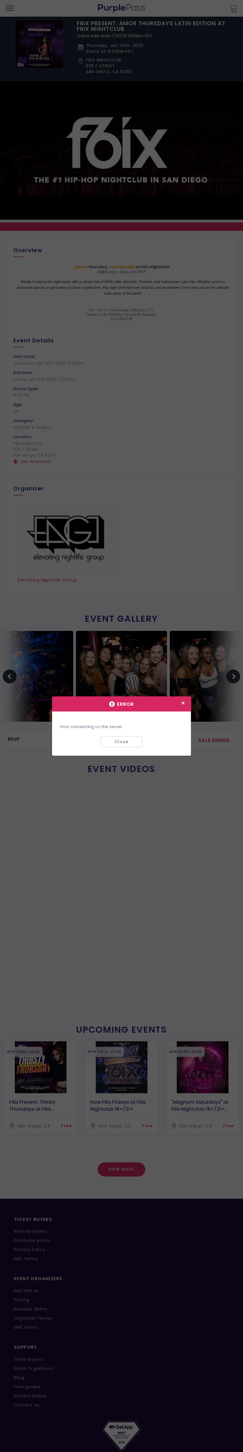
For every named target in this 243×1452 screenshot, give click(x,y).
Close (121, 741)
